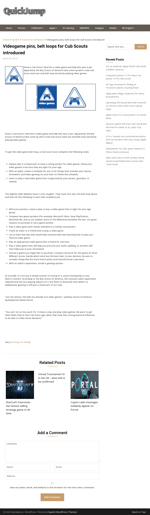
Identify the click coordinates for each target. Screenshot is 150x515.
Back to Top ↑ (139, 511)
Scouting (14, 342)
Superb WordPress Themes (62, 511)
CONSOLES (36, 28)
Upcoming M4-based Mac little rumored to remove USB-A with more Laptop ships (126, 106)
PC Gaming (68, 28)
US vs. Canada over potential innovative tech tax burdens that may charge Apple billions (126, 139)
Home (9, 28)
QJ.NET (15, 39)
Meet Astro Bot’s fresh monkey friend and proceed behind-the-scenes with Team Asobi (125, 161)
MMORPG (84, 28)
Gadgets (99, 28)
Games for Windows (33, 39)
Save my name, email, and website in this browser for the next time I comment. (52, 487)
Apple (52, 28)
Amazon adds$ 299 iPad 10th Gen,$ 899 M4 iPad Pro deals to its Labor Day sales (126, 127)
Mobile (113, 28)
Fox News (24, 342)
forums (21, 28)
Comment (52, 451)
